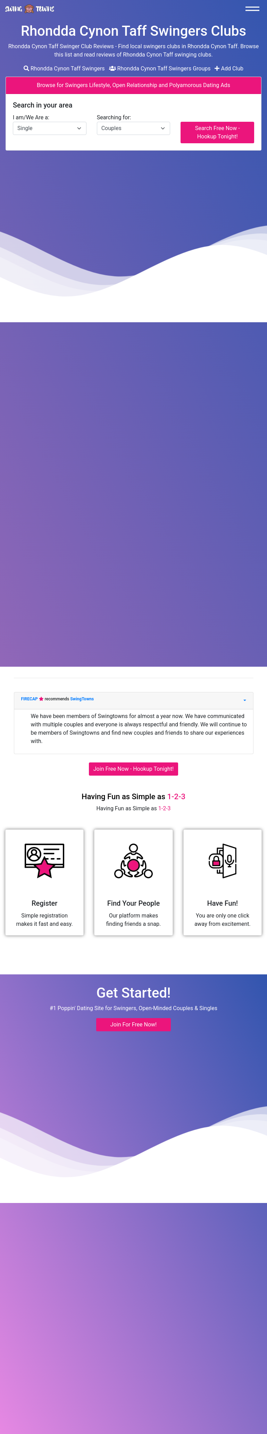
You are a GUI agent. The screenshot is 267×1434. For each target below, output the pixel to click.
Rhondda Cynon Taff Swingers (64, 68)
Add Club (229, 68)
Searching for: (114, 117)
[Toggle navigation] (254, 8)
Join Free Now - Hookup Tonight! (133, 769)
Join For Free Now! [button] (133, 1024)
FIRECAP (30, 699)
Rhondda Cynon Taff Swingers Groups (160, 68)
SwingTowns (82, 699)
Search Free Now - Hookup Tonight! (217, 132)
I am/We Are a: (31, 117)
